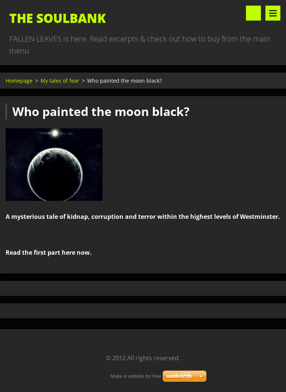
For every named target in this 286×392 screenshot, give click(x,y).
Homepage (19, 80)
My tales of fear (59, 80)
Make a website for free (135, 376)
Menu (272, 13)
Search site (253, 13)
